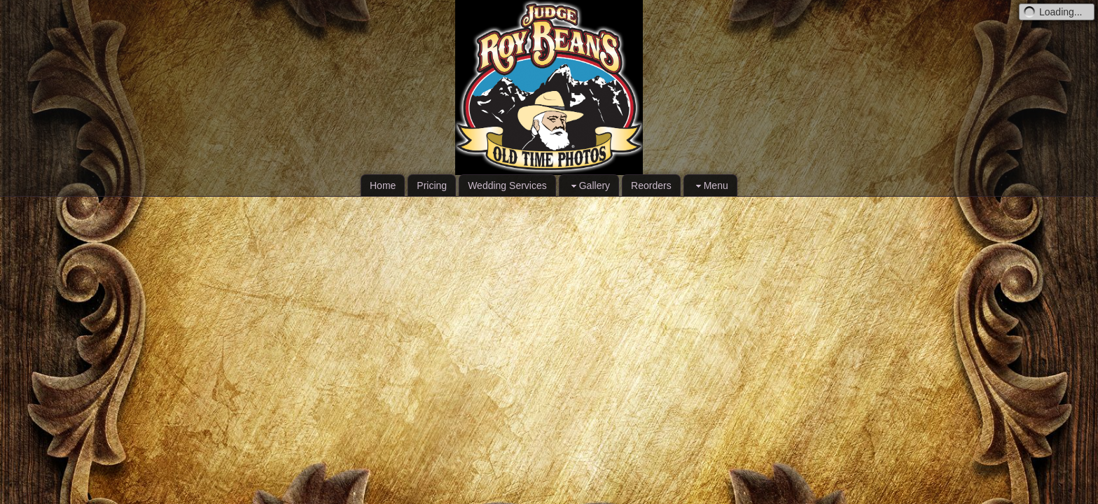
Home (383, 185)
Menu (710, 186)
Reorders (651, 185)
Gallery (589, 186)
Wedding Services (507, 185)
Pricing (432, 185)
